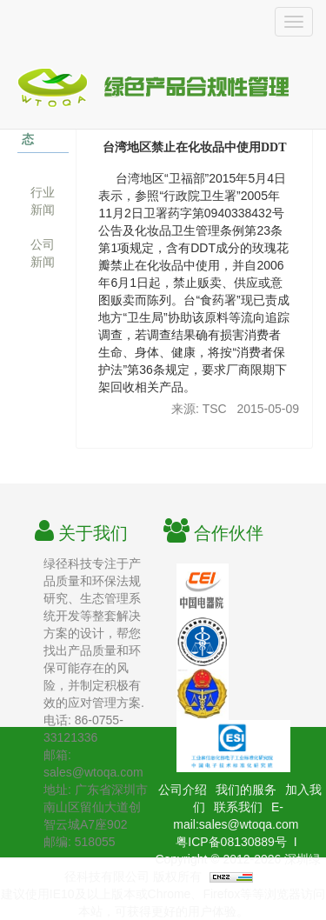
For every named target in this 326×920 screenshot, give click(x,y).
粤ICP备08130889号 (231, 842)
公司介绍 (182, 790)
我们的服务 (246, 790)
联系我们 (238, 807)
